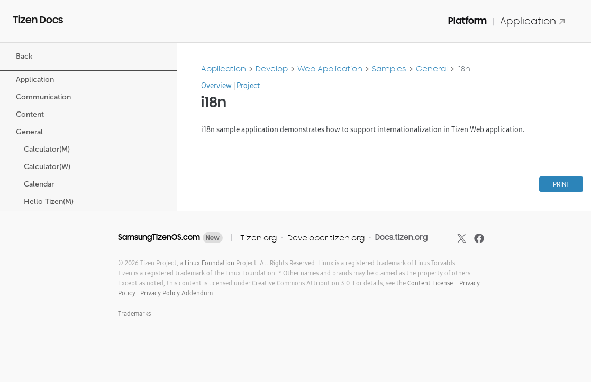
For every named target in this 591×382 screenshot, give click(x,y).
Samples (389, 68)
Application (533, 21)
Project (248, 85)
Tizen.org (258, 237)
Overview (216, 85)
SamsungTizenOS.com (159, 237)
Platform (467, 20)
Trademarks (134, 313)
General (30, 131)
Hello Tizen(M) (50, 201)
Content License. (430, 282)
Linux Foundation (209, 262)
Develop (272, 68)
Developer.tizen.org (326, 237)
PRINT (561, 184)
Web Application (329, 68)
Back (24, 56)
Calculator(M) (48, 149)
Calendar (40, 184)
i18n (463, 68)
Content (31, 114)
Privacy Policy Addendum (176, 292)
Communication (44, 96)
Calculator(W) (48, 166)
